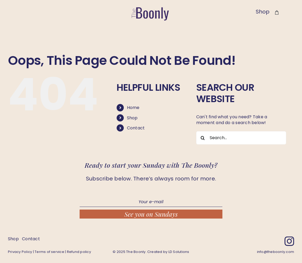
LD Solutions (178, 251)
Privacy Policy (20, 251)
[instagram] (289, 241)
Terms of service (49, 251)
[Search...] (241, 137)
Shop (132, 118)
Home (133, 108)
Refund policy (79, 251)
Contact (136, 128)
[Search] (202, 137)
